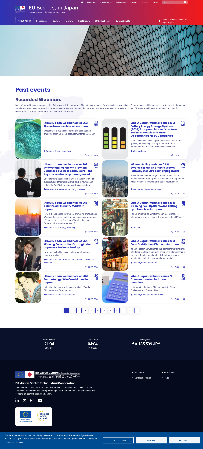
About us (91, 2)
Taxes (160, 294)
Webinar (50, 151)
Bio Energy (72, 227)
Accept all (184, 440)
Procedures (42, 21)
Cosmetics (59, 294)
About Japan (24, 20)
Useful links (169, 372)
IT (142, 189)
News (155, 2)
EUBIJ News (84, 21)
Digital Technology (152, 189)
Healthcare (70, 294)
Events (145, 2)
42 (130, 310)
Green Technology (63, 151)
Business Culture (62, 189)
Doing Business (78, 189)
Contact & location (143, 377)
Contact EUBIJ (123, 21)
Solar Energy (60, 227)
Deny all (151, 440)
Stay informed (106, 2)
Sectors (56, 21)
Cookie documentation (14, 442)
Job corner (139, 372)
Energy (144, 151)
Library (69, 21)
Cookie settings (118, 440)
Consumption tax (149, 294)
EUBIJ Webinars (103, 21)
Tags (166, 377)
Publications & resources (126, 2)
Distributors (152, 262)
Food (143, 262)
